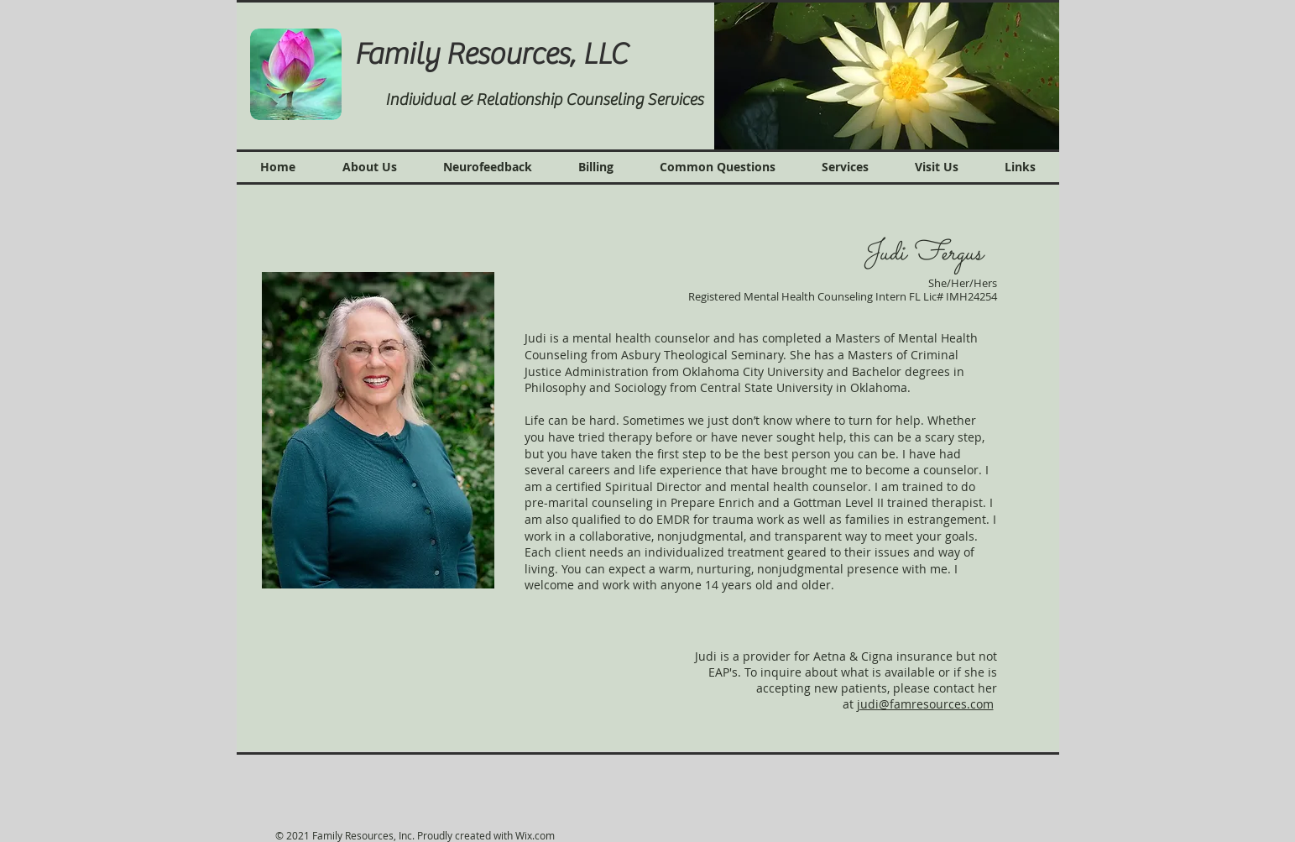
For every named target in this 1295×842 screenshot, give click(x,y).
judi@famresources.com (925, 704)
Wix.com (535, 835)
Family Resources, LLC (497, 54)
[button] (886, 75)
